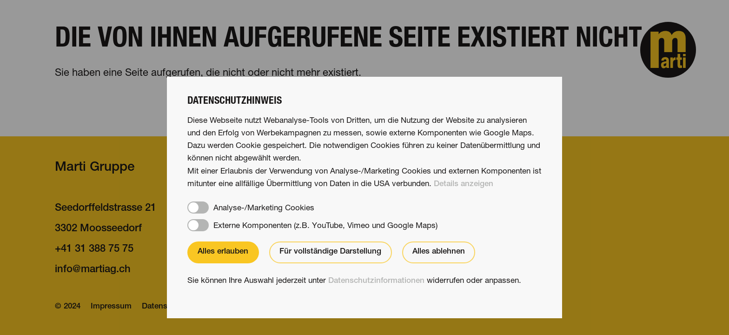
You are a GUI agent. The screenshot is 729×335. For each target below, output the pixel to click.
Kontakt (508, 208)
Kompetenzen (359, 229)
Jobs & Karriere (526, 249)
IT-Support (217, 307)
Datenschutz (165, 307)
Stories (343, 208)
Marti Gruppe (95, 167)
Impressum (111, 307)
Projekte (346, 249)
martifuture (519, 270)
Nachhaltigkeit (523, 229)
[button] (668, 50)
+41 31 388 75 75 (94, 249)
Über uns (348, 270)
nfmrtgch (93, 270)
